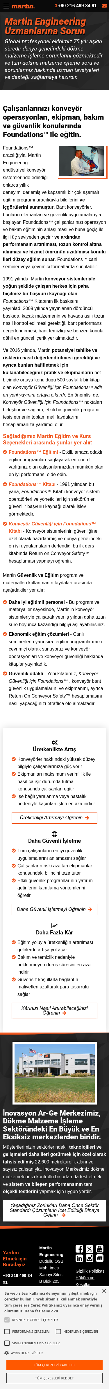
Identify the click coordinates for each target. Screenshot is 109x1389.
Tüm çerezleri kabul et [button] (54, 1365)
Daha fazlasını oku (41, 1311)
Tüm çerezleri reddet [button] (54, 1378)
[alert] (54, 1337)
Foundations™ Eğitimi (33, 452)
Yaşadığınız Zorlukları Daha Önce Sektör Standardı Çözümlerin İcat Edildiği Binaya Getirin (54, 1210)
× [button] (104, 1291)
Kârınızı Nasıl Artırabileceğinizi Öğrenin (55, 1011)
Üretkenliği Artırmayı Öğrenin (51, 817)
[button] (54, 1353)
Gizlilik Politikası (91, 1271)
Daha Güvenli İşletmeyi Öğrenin (51, 909)
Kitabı (32, 484)
